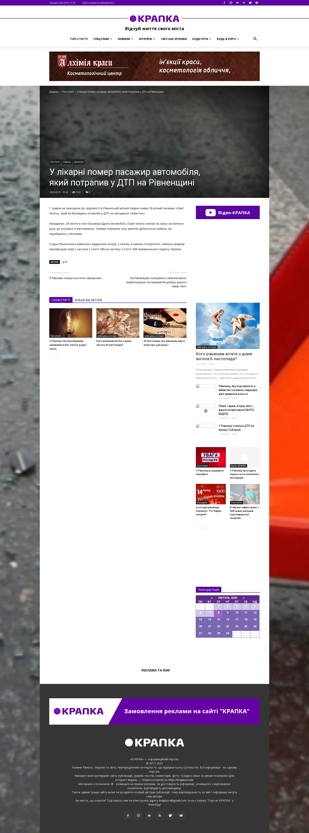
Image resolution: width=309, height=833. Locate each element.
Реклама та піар (155, 670)
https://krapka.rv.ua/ (181, 780)
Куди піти (201, 39)
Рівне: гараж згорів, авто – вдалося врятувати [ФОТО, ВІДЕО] (237, 409)
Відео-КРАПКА (228, 212)
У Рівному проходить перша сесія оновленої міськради (244, 474)
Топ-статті (79, 39)
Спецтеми (102, 39)
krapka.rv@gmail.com (172, 800)
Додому (54, 91)
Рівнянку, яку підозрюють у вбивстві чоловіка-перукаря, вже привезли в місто (238, 390)
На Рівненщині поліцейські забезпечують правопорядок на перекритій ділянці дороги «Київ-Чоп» (156, 282)
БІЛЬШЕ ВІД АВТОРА (88, 300)
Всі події (228, 651)
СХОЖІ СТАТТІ (61, 300)
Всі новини (209, 551)
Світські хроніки (174, 39)
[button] (255, 39)
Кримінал (79, 162)
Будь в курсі (228, 39)
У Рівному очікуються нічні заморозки (75, 278)
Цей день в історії (107, 336)
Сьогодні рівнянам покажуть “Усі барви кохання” (208, 511)
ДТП (64, 261)
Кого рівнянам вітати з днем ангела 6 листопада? (224, 356)
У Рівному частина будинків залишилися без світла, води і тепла (68, 344)
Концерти (202, 502)
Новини (125, 39)
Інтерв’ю (147, 39)
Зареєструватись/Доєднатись (98, 2)
